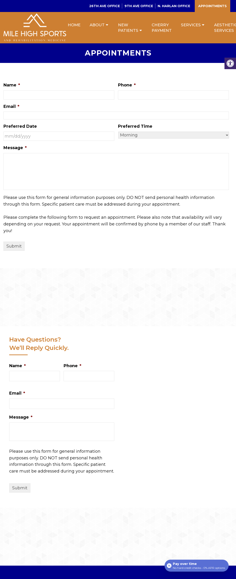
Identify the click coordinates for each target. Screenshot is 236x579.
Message (15, 147)
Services (191, 25)
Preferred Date (20, 126)
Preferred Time (135, 126)
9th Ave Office (138, 6)
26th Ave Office (104, 6)
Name (11, 85)
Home (74, 25)
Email (11, 106)
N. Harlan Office (174, 6)
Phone (127, 85)
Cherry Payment (162, 28)
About (97, 25)
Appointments (212, 6)
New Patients (128, 28)
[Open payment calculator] (197, 566)
